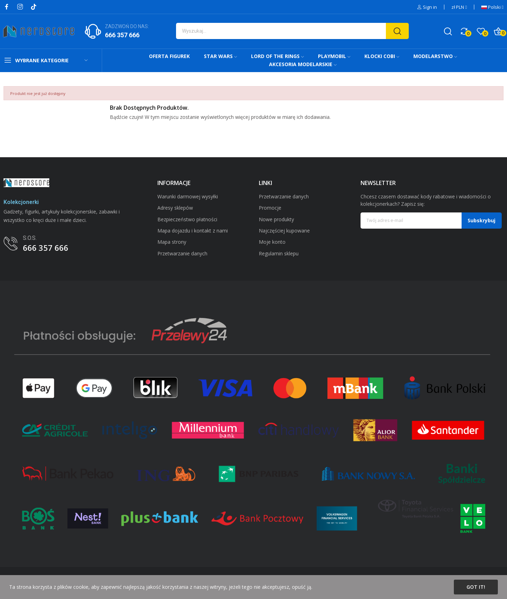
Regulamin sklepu (279, 253)
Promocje (270, 207)
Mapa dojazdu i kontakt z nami (192, 230)
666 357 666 (122, 35)
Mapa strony (171, 241)
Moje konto (272, 241)
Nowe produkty (276, 219)
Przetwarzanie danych (182, 253)
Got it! (476, 587)
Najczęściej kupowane (284, 230)
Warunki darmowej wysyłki (187, 196)
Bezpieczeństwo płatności (187, 219)
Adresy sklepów (175, 207)
